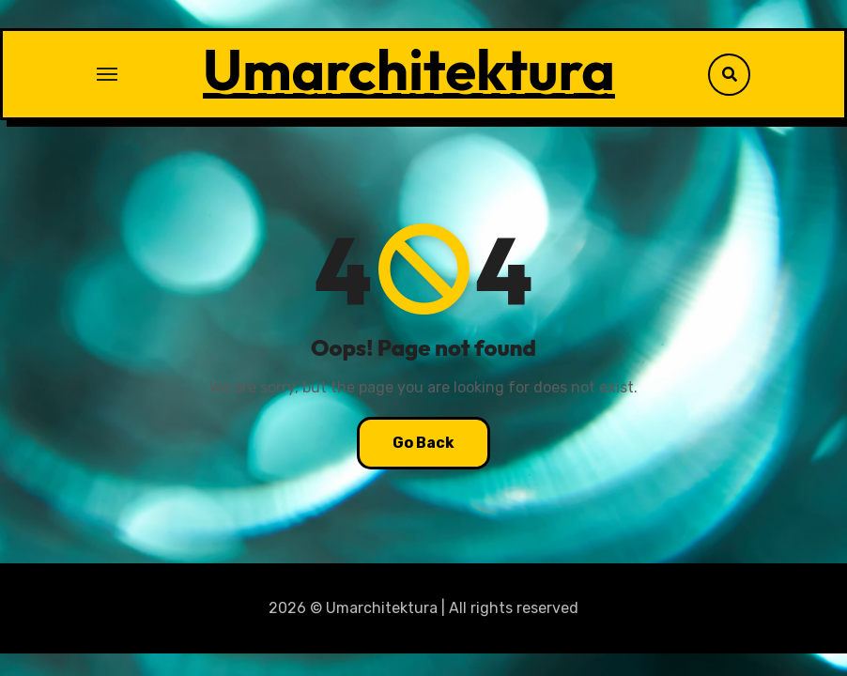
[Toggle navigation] (107, 74)
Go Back (423, 443)
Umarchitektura (409, 69)
